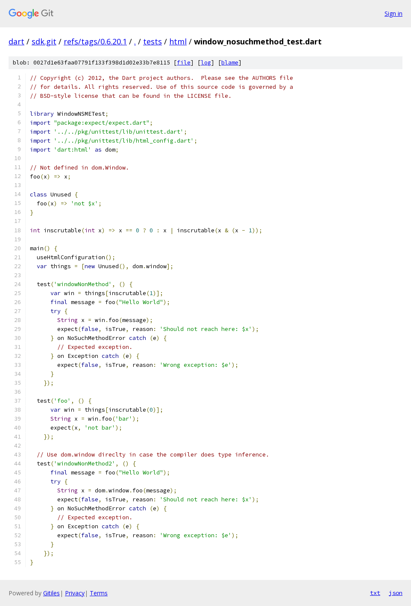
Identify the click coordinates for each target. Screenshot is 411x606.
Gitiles (51, 593)
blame (229, 62)
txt (375, 593)
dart (16, 41)
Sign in (393, 13)
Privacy (75, 593)
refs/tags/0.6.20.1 (95, 41)
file (184, 62)
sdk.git (44, 41)
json (395, 593)
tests (152, 41)
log (206, 62)
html (178, 41)
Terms (99, 593)
